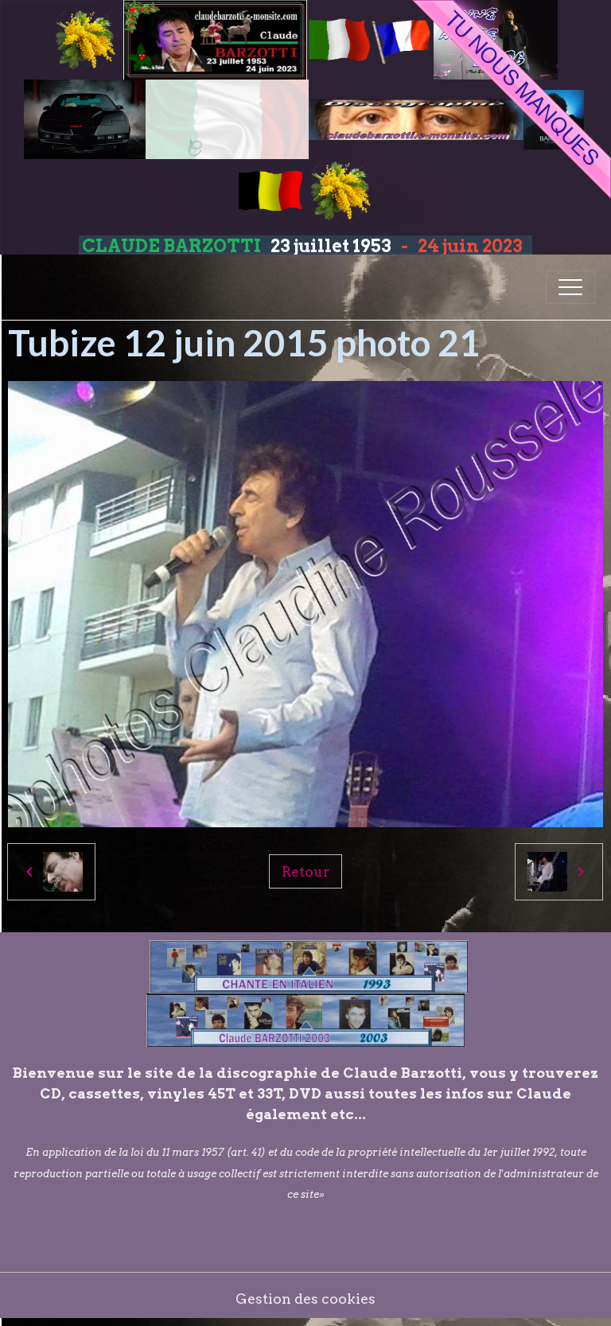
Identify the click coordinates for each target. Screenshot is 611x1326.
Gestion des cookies (305, 1298)
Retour (305, 871)
